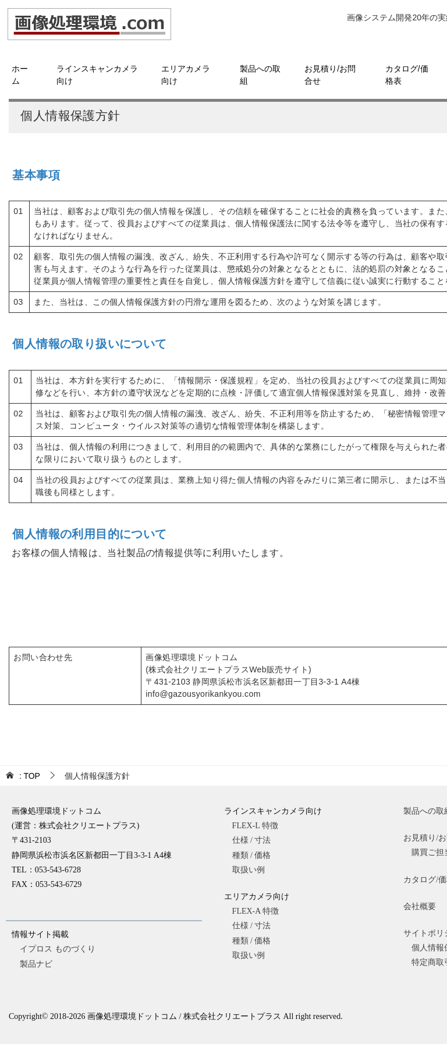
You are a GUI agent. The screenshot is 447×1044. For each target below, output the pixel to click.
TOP (29, 776)
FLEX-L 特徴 (263, 825)
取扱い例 (269, 869)
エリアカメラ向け (185, 74)
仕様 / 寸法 (264, 840)
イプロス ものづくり (57, 949)
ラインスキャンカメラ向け (97, 74)
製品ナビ (36, 964)
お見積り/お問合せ (330, 74)
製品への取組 (260, 74)
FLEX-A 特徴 (264, 911)
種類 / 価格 (264, 855)
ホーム (20, 74)
